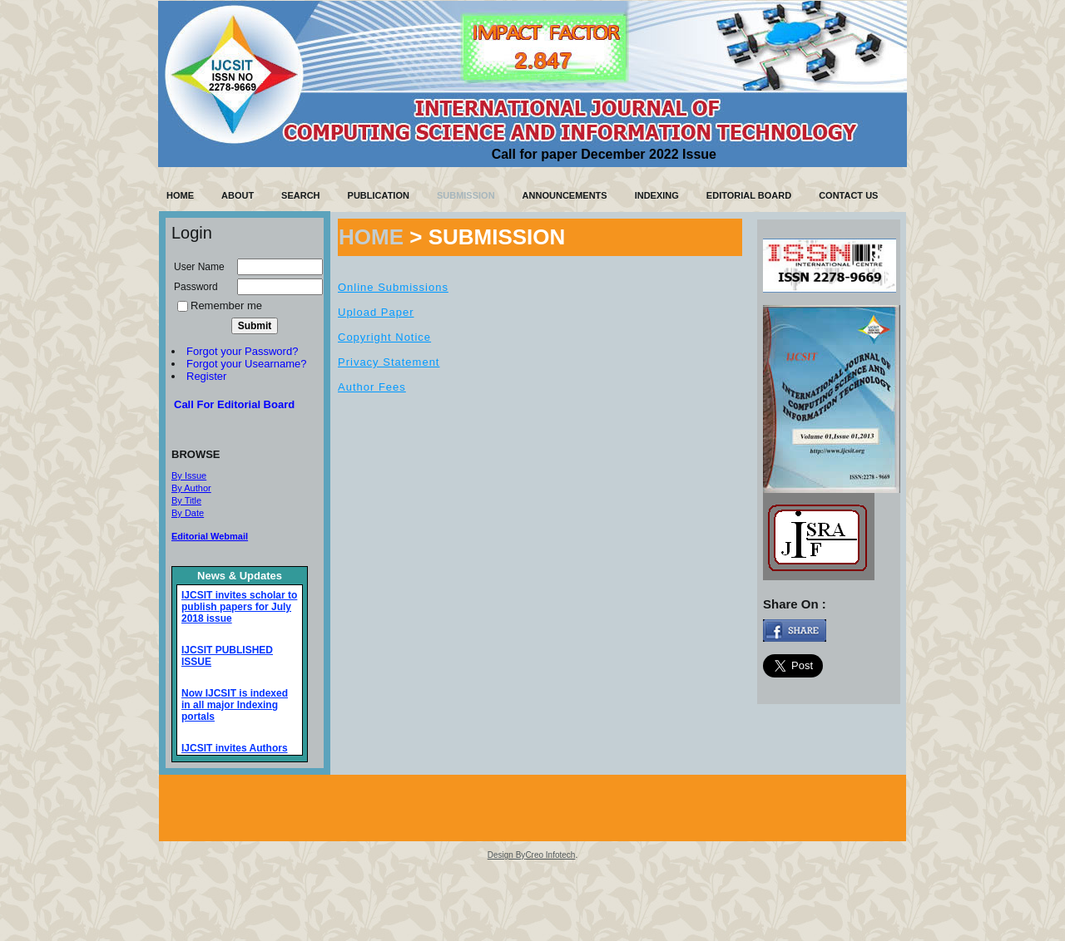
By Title (186, 500)
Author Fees (372, 387)
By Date (187, 513)
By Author (191, 488)
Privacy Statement (389, 362)
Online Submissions (393, 287)
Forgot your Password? (242, 351)
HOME (371, 236)
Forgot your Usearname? (246, 363)
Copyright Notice (384, 337)
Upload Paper (376, 312)
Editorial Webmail (209, 536)
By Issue (188, 475)
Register (206, 376)
